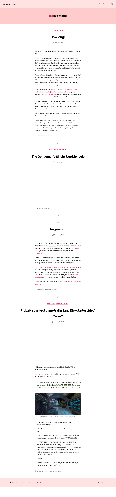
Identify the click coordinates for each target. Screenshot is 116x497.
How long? (58, 37)
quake (52, 480)
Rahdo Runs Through (50, 95)
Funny (65, 150)
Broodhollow (53, 253)
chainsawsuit (39, 260)
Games (53, 30)
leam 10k (46, 136)
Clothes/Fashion (55, 150)
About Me (101, 4)
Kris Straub (39, 257)
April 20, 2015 (59, 43)
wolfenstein (58, 480)
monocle (46, 215)
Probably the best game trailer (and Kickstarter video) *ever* (58, 322)
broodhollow (40, 299)
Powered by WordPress (37, 492)
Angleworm (58, 235)
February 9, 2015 (59, 241)
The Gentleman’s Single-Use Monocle (58, 160)
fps (42, 480)
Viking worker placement (71, 90)
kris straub (55, 299)
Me (58, 30)
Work (63, 30)
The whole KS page (41, 384)
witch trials (38, 92)
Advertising (51, 313)
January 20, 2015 (59, 331)
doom (39, 480)
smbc (51, 215)
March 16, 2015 (59, 169)
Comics (58, 229)
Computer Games (63, 313)
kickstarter (40, 136)
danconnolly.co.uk (11, 4)
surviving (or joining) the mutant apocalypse (58, 92)
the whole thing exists (46, 284)
